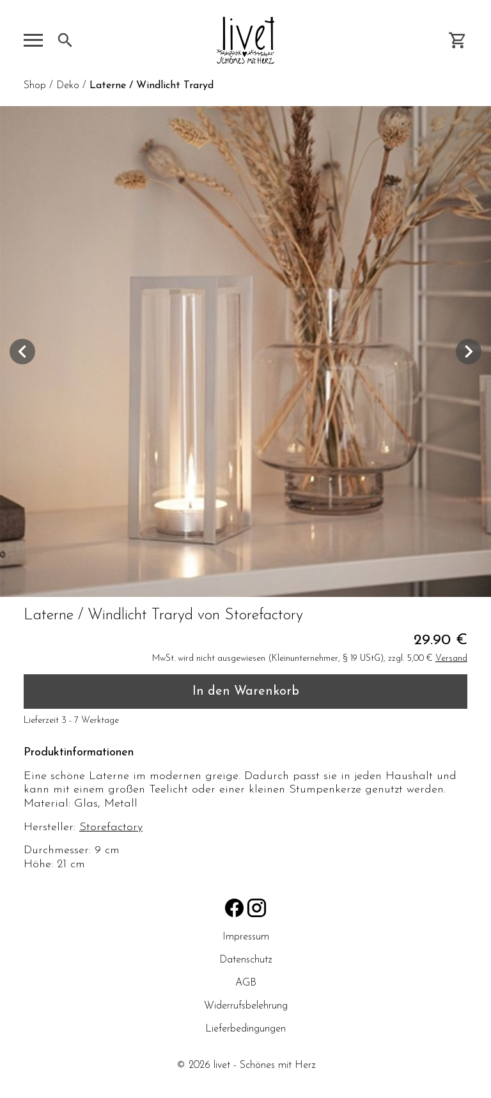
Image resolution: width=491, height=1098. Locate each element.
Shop (35, 86)
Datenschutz (245, 960)
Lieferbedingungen (245, 1029)
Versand (451, 658)
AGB (245, 983)
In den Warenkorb (245, 691)
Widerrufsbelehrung (246, 1006)
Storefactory (111, 827)
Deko (67, 86)
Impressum (245, 937)
